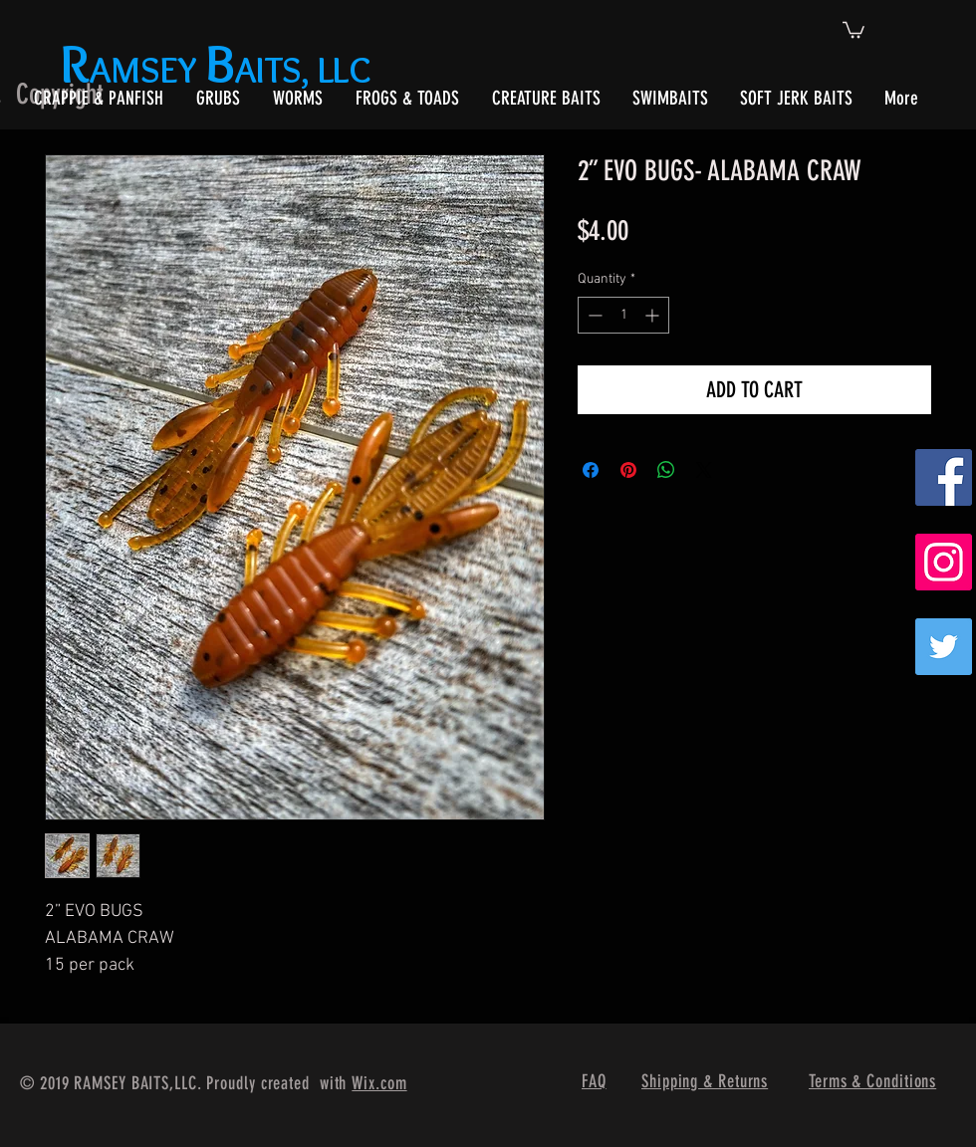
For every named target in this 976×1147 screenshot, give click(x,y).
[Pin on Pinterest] (628, 470)
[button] (853, 29)
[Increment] (653, 315)
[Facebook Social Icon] (943, 477)
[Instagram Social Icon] (943, 562)
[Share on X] (704, 470)
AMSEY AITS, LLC (219, 69)
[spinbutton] (623, 315)
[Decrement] (593, 315)
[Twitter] (943, 646)
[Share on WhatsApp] (666, 470)
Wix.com (379, 1083)
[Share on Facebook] (591, 470)
